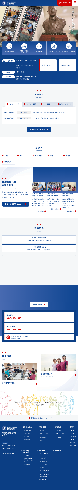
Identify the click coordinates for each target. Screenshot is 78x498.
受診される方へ (29, 432)
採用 (48, 105)
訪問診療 (41, 214)
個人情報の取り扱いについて (45, 478)
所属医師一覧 (45, 467)
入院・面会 (43, 431)
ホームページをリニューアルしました (47, 120)
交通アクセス (45, 487)
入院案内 (43, 435)
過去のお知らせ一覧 (37, 131)
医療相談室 (70, 214)
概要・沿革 (44, 464)
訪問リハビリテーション (60, 438)
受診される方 (54, 212)
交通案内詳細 (38, 308)
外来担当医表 (29, 437)
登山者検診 (29, 471)
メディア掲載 (31, 105)
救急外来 (7, 164)
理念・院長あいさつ (45, 460)
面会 (42, 446)
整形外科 (38, 158)
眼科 (52, 158)
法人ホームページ (41, 422)
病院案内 (42, 456)
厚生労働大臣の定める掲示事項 (45, 483)
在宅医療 (58, 431)
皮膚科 (68, 158)
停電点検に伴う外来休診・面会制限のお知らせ (50, 113)
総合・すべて (14, 105)
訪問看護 (59, 443)
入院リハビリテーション (45, 438)
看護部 (43, 474)
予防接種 (28, 461)
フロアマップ (45, 471)
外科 (21, 158)
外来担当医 (65, 65)
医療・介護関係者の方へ (14, 208)
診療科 (71, 431)
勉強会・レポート (65, 105)
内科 (6, 158)
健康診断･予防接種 (27, 457)
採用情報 (58, 456)
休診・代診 (46, 65)
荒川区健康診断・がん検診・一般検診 (29, 466)
